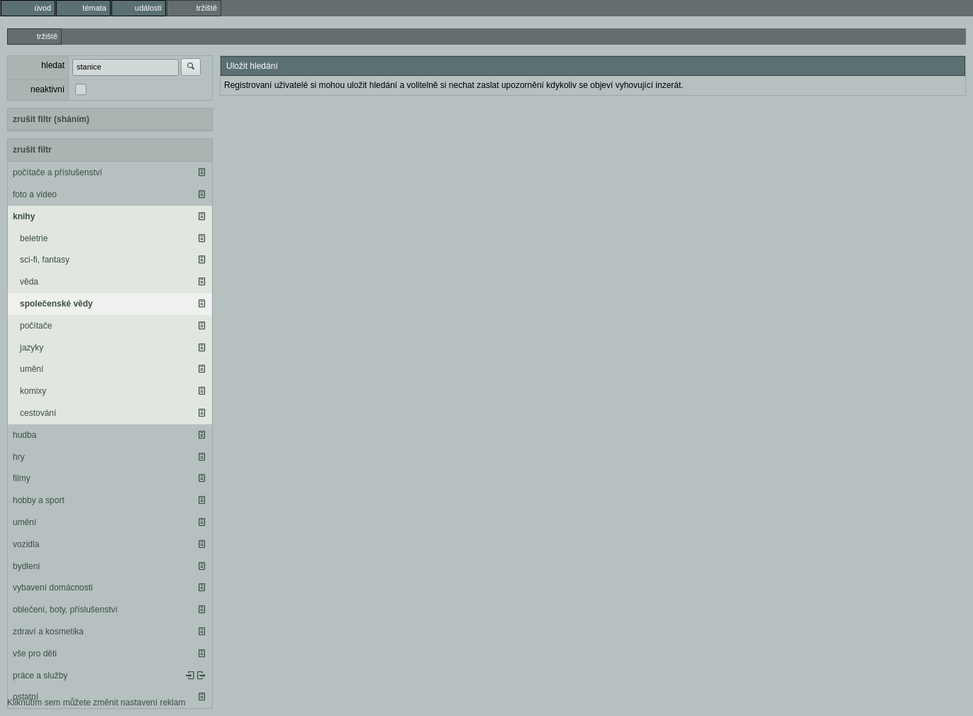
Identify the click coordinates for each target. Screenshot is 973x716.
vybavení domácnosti (53, 588)
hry (19, 457)
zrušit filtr (32, 150)
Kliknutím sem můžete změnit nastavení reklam (96, 702)
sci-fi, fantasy (45, 260)
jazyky (31, 348)
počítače (36, 326)
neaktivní (47, 89)
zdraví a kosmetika (48, 632)
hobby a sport (39, 500)
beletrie (34, 238)
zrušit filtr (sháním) (51, 119)
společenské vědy (56, 304)
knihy (24, 216)
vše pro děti (35, 654)
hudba (24, 435)
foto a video (35, 194)
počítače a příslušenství (57, 172)
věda (29, 282)
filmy (21, 478)
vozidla (26, 544)
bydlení (26, 566)
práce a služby (40, 676)
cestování (38, 413)
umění (31, 369)
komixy (33, 391)
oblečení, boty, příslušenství (65, 610)
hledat (53, 65)
